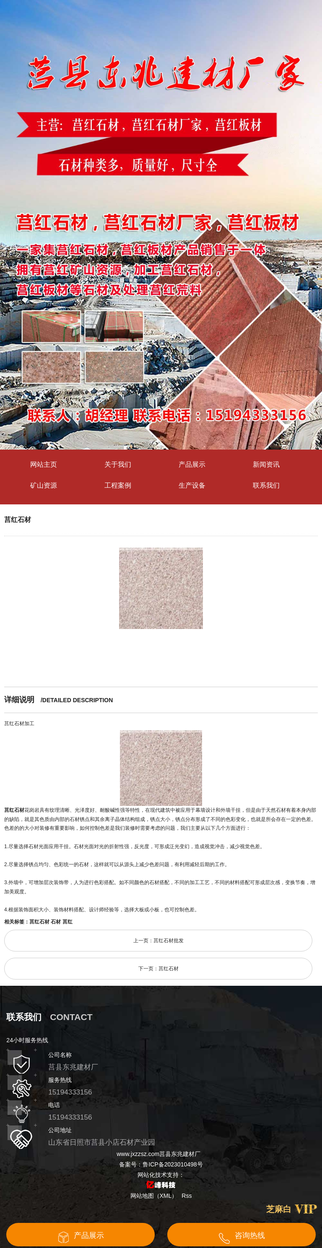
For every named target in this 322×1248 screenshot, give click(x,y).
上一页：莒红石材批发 (158, 941)
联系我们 (266, 485)
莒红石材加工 (19, 723)
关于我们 (117, 464)
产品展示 (192, 464)
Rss (187, 1195)
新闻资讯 (266, 464)
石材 (56, 922)
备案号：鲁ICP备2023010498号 (161, 1164)
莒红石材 (17, 519)
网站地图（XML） (154, 1195)
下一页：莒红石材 (158, 969)
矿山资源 (43, 485)
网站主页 (43, 464)
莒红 (67, 922)
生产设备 (192, 485)
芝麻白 (278, 1209)
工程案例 (117, 485)
